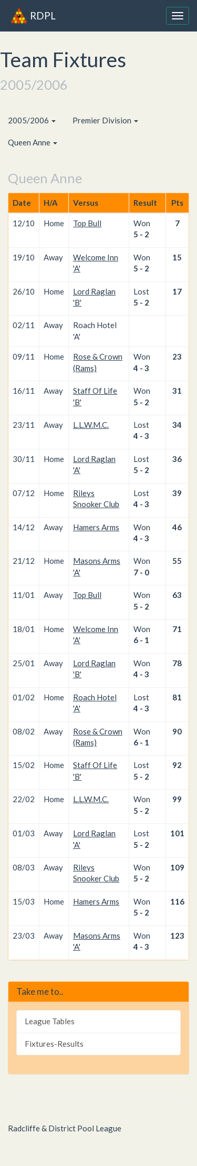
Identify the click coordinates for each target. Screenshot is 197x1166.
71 (177, 629)
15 (177, 257)
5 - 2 (141, 234)
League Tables (50, 1021)
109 (177, 867)
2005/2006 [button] (32, 120)
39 (177, 493)
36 (177, 459)
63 (177, 595)
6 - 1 (141, 640)
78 (177, 663)
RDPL (33, 15)
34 (177, 424)
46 (177, 527)
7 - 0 (141, 572)
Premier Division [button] (105, 120)
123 (177, 935)
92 (177, 765)
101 (177, 833)
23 (177, 356)
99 (177, 799)
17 (177, 291)
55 (177, 560)
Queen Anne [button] (32, 142)
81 (177, 697)
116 (177, 901)
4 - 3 (141, 368)
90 (177, 731)
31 (177, 390)
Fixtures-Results (54, 1043)
